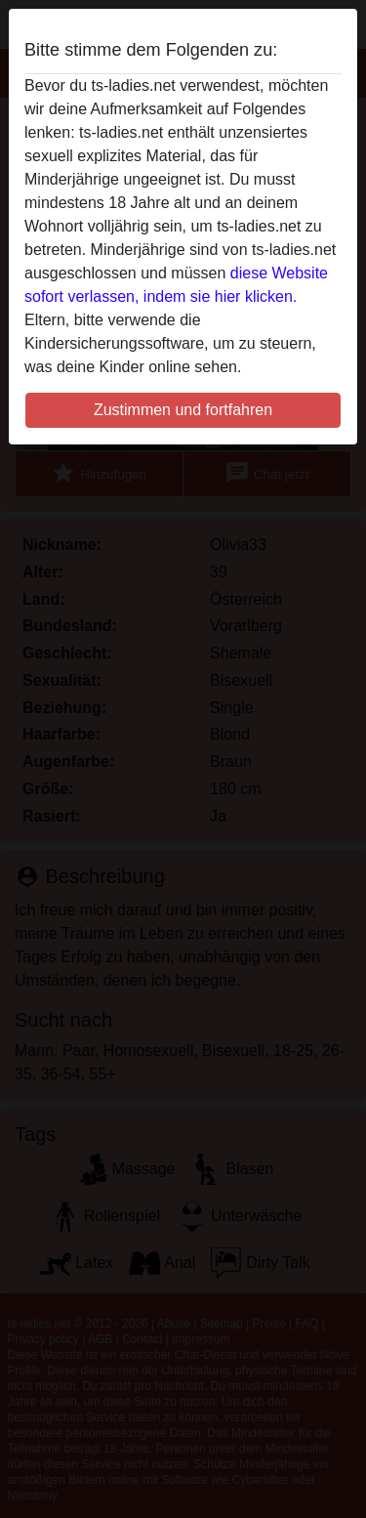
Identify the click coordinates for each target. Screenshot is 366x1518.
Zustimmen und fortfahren (183, 409)
